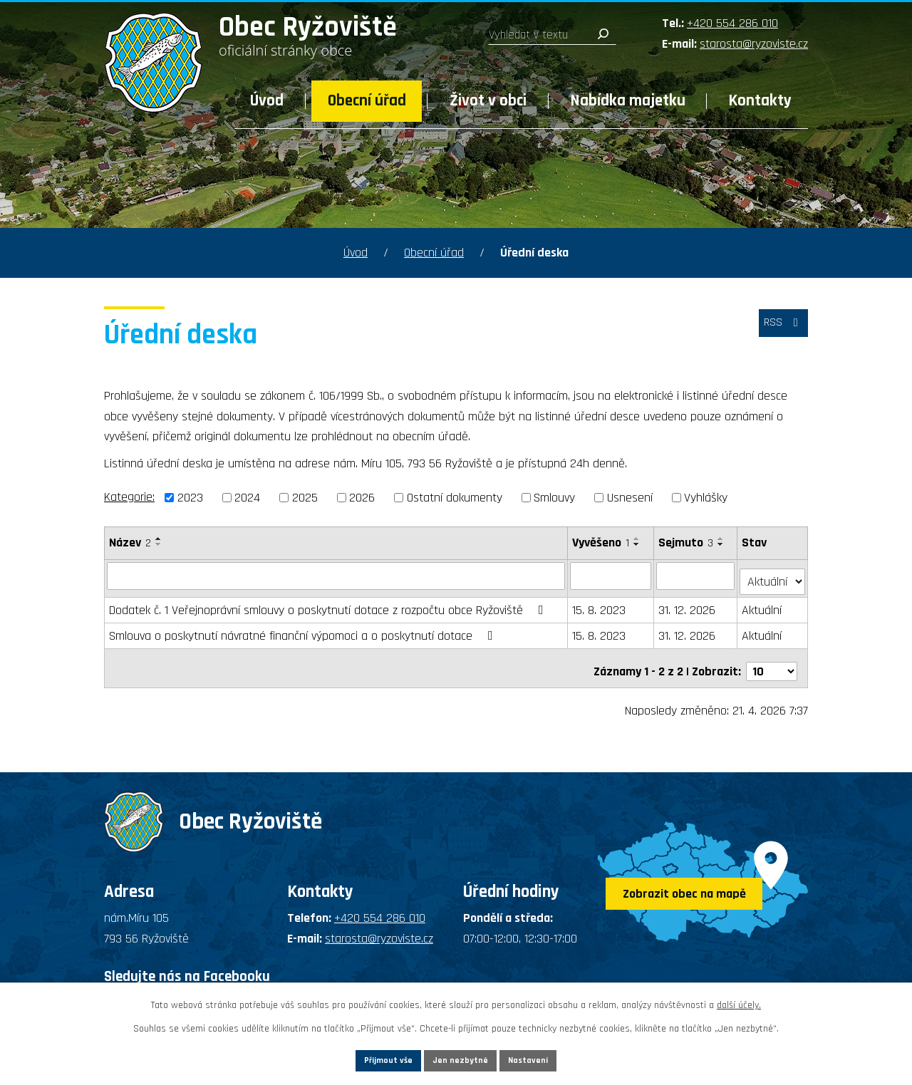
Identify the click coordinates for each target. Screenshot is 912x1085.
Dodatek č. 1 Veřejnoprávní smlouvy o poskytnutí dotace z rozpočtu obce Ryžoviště (329, 604)
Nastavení (555, 1058)
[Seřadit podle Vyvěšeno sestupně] (638, 544)
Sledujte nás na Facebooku (187, 963)
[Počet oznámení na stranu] (771, 659)
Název (130, 542)
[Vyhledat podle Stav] (773, 575)
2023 (190, 497)
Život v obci (488, 100)
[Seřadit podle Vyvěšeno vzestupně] (638, 538)
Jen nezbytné (461, 1058)
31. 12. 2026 (687, 604)
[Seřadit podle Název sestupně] (159, 544)
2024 (247, 497)
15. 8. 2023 (599, 604)
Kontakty (760, 100)
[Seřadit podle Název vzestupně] (159, 538)
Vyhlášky (705, 497)
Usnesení (630, 497)
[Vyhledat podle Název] (336, 575)
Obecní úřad (367, 100)
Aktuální (763, 604)
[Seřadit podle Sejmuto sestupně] (722, 544)
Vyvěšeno (601, 542)
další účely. (739, 1001)
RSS (779, 330)
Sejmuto (686, 542)
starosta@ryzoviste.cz (754, 44)
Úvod (267, 100)
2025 (305, 497)
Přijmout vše (362, 1058)
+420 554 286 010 (732, 23)
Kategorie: (129, 497)
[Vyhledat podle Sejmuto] (696, 575)
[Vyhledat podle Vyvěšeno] (611, 575)
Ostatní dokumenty (454, 497)
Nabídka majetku (628, 100)
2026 (362, 497)
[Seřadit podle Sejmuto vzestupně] (722, 538)
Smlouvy (554, 497)
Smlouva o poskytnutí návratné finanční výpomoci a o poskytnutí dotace (304, 630)
